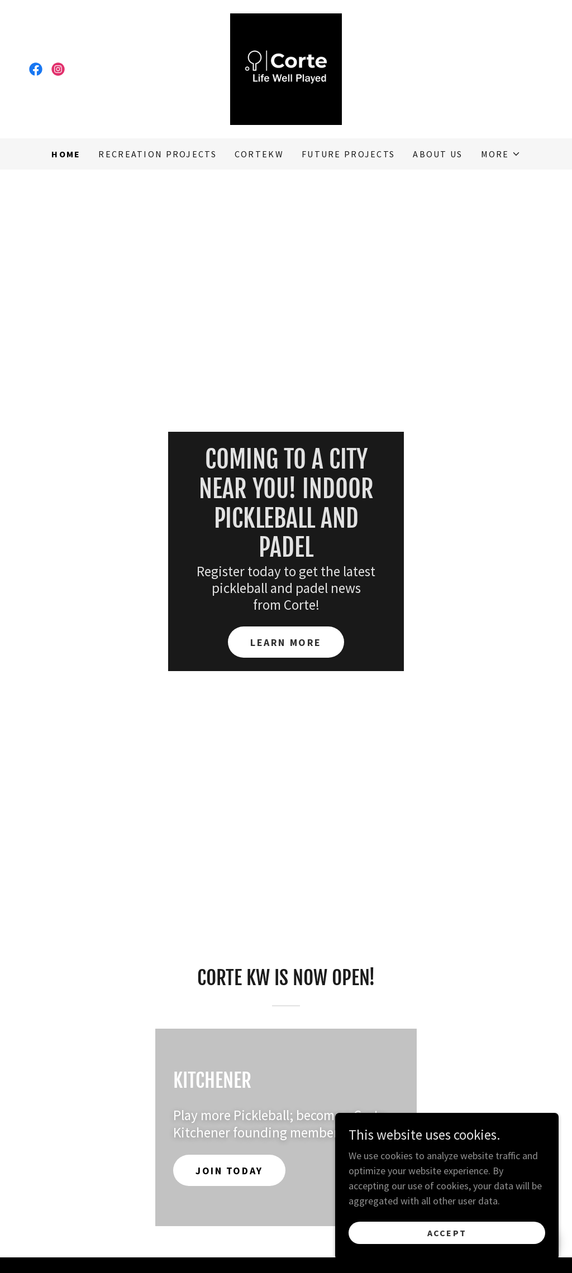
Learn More (286, 642)
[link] (36, 69)
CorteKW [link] (259, 154)
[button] (501, 154)
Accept (447, 1248)
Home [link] (65, 154)
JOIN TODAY (229, 1170)
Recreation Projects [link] (157, 154)
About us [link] (438, 154)
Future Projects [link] (348, 154)
